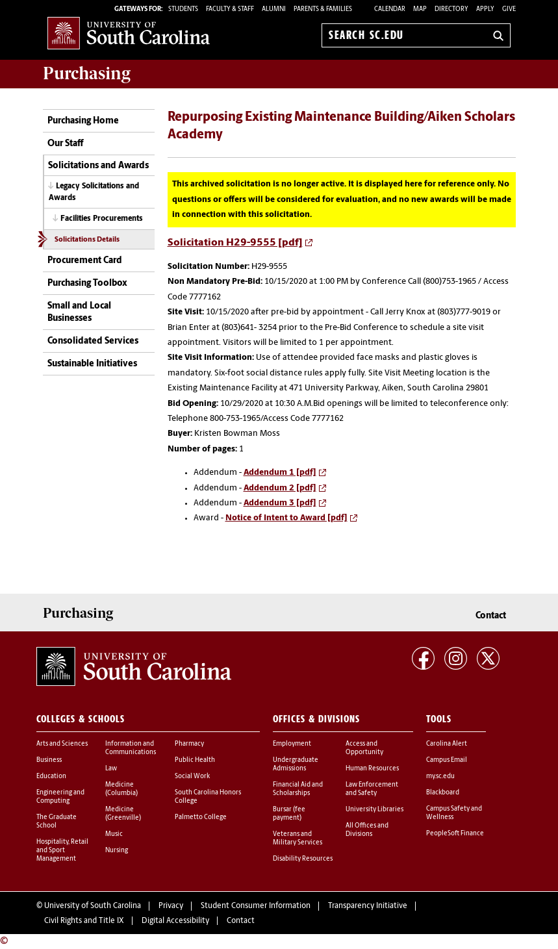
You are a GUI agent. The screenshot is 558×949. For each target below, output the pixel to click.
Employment (292, 744)
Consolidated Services (92, 341)
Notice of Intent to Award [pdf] (286, 518)
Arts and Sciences (62, 744)
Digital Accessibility (175, 921)
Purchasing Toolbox (87, 283)
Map (420, 9)
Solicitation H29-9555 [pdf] (235, 243)
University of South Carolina (92, 906)
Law (111, 768)
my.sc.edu (440, 776)
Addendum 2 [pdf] (280, 488)
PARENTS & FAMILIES (323, 9)
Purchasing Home (83, 121)
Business (49, 760)
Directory (451, 9)
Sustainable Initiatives (92, 364)
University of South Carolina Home (128, 33)
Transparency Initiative (367, 906)
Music (114, 834)
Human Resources (372, 768)
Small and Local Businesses (79, 312)
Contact (491, 616)
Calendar (389, 9)
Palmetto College (201, 817)
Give (509, 9)
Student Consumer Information (256, 906)
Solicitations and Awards (98, 166)
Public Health (195, 760)
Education (51, 776)
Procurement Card (84, 261)
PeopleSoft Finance (455, 833)
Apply (485, 9)
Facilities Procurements (101, 219)
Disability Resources (303, 859)
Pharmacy (189, 744)
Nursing (116, 850)
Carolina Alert (446, 744)
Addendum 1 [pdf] (280, 472)
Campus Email (446, 760)
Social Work (192, 776)
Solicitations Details (87, 240)
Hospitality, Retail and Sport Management (62, 851)
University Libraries (374, 809)
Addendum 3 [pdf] (280, 503)
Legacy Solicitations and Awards (94, 192)
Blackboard (442, 792)
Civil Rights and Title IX (84, 921)
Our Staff (65, 144)
